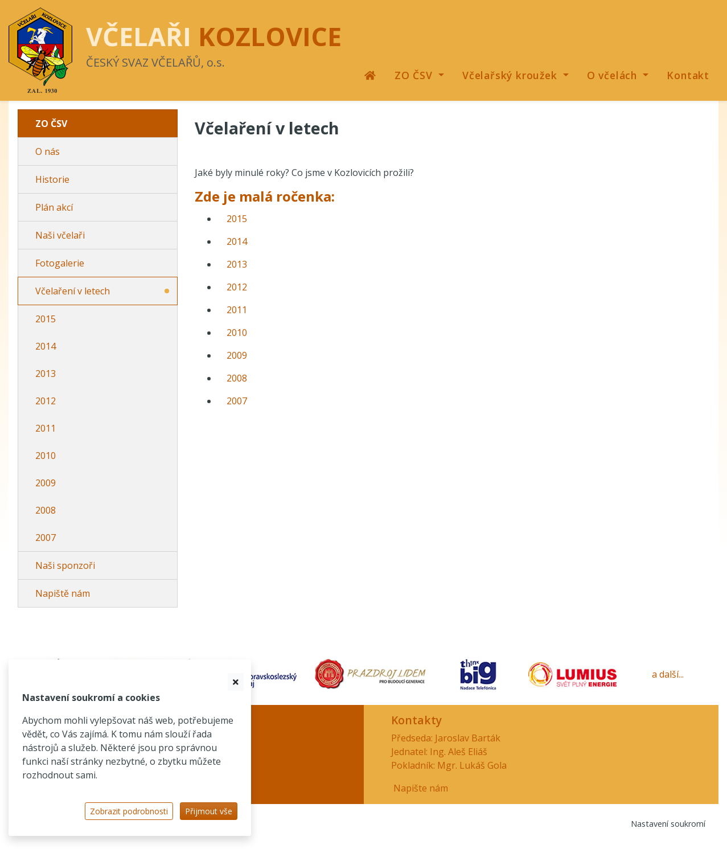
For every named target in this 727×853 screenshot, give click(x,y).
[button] (419, 75)
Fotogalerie (59, 263)
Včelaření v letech (72, 291)
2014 (45, 346)
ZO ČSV (51, 123)
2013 (45, 373)
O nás (47, 151)
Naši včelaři (60, 235)
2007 (45, 537)
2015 (45, 319)
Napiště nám (62, 593)
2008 (45, 510)
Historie (52, 179)
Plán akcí (54, 207)
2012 (45, 401)
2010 (45, 455)
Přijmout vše (208, 811)
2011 (45, 428)
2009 (45, 483)
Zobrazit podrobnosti (129, 811)
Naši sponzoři (65, 565)
